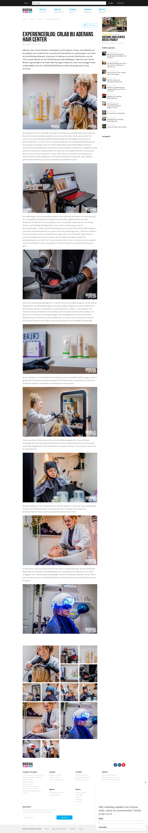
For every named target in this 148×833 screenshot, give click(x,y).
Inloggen (110, 3)
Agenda (52, 789)
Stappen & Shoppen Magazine (32, 777)
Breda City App (27, 779)
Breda (26, 3)
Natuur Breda (106, 784)
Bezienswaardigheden (109, 775)
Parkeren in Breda (81, 779)
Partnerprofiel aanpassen (31, 786)
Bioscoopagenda (54, 795)
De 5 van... (79, 797)
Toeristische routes (108, 782)
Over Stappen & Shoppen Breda (33, 775)
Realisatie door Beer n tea (117, 829)
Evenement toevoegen (30, 789)
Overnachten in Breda (56, 779)
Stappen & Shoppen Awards (32, 791)
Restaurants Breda (55, 775)
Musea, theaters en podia (110, 777)
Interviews (79, 799)
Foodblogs (79, 795)
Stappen (52, 772)
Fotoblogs (79, 801)
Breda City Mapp (28, 782)
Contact (25, 793)
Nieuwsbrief (27, 807)
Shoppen (79, 772)
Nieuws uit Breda (81, 792)
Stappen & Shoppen (30, 772)
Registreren (120, 3)
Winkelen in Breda (81, 775)
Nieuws (78, 789)
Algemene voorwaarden (59, 829)
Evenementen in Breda (56, 792)
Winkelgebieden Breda (83, 777)
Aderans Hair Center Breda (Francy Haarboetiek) (113, 39)
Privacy (47, 829)
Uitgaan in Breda (54, 777)
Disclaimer (72, 829)
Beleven (105, 772)
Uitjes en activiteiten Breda (111, 779)
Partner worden (28, 784)
